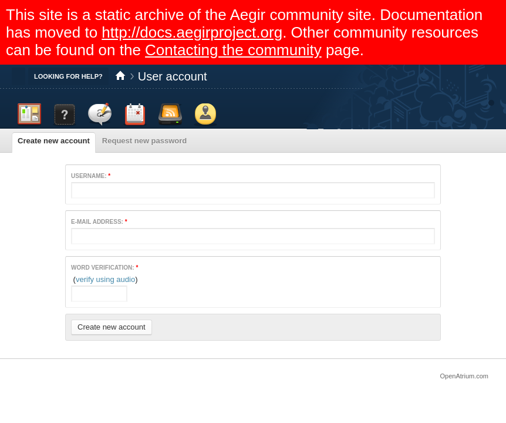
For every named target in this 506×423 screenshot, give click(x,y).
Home (120, 76)
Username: (90, 176)
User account (172, 76)
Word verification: (104, 267)
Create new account (54, 140)
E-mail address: (99, 222)
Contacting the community (233, 50)
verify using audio (105, 279)
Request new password (144, 140)
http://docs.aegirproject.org (192, 32)
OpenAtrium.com (464, 376)
